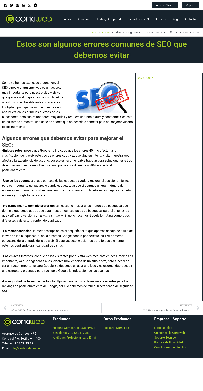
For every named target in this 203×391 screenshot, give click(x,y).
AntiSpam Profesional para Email (75, 338)
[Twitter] (11, 5)
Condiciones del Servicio (170, 347)
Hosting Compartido (109, 19)
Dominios (83, 19)
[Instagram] (17, 5)
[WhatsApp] (29, 5)
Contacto (190, 19)
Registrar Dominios (116, 328)
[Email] (23, 5)
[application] (164, 19)
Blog (175, 19)
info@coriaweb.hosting (26, 348)
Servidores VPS (138, 19)
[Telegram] (35, 5)
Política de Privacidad (168, 343)
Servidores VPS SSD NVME (71, 333)
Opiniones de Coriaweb (169, 333)
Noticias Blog (163, 328)
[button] (165, 5)
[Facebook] (6, 5)
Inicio (67, 19)
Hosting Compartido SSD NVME (74, 328)
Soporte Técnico (165, 338)
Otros (160, 19)
